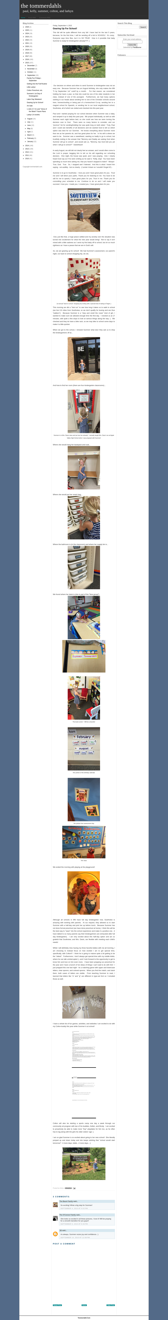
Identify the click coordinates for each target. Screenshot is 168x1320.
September (31, 75)
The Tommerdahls (41, 5)
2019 (27, 50)
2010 (27, 159)
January (30, 141)
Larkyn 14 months (33, 115)
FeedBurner (137, 47)
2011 (27, 155)
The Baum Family (66, 1201)
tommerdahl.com (84, 1318)
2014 (27, 146)
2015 (27, 63)
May (28, 128)
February (30, 138)
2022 (27, 40)
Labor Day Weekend (34, 99)
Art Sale (30, 106)
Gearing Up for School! (35, 102)
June (29, 125)
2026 (27, 27)
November (31, 69)
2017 (27, 56)
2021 (27, 43)
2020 (27, 46)
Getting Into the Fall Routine (37, 84)
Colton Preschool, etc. (35, 90)
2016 (27, 59)
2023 (27, 37)
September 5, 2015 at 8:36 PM (74, 1224)
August (29, 119)
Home (23, 17)
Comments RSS (44, 17)
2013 (27, 149)
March (29, 135)
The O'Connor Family (67, 1215)
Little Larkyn (31, 87)
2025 (27, 30)
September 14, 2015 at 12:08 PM (75, 1237)
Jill (60, 1230)
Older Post (110, 1305)
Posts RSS (32, 17)
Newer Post (57, 1305)
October (30, 72)
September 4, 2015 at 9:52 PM (74, 1208)
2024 (27, 33)
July (28, 122)
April (28, 132)
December (31, 65)
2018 (27, 53)
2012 (27, 152)
